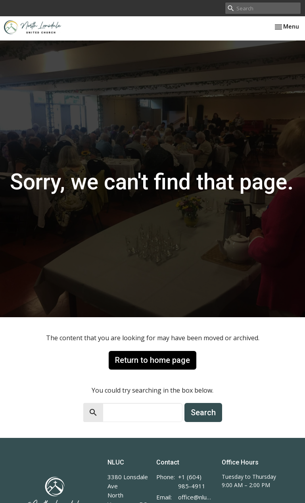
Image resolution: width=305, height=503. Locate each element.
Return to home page (152, 360)
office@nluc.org (195, 497)
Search (203, 412)
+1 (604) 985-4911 (191, 481)
